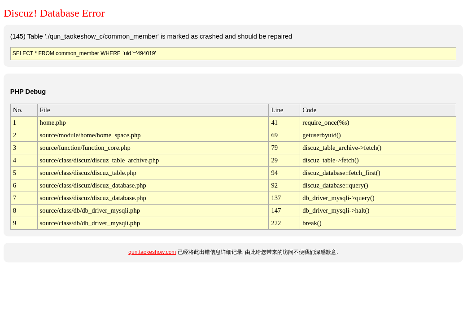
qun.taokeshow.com (152, 252)
